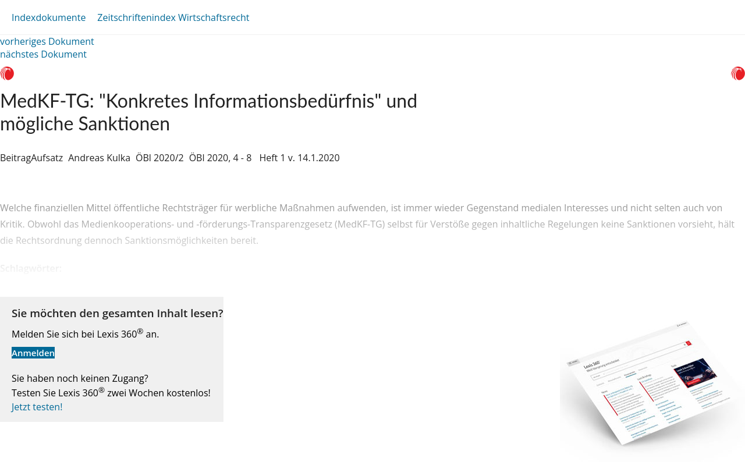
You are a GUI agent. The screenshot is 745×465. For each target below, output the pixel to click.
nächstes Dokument (43, 54)
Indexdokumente (49, 17)
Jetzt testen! (37, 406)
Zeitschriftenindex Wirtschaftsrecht (173, 17)
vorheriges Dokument (47, 41)
